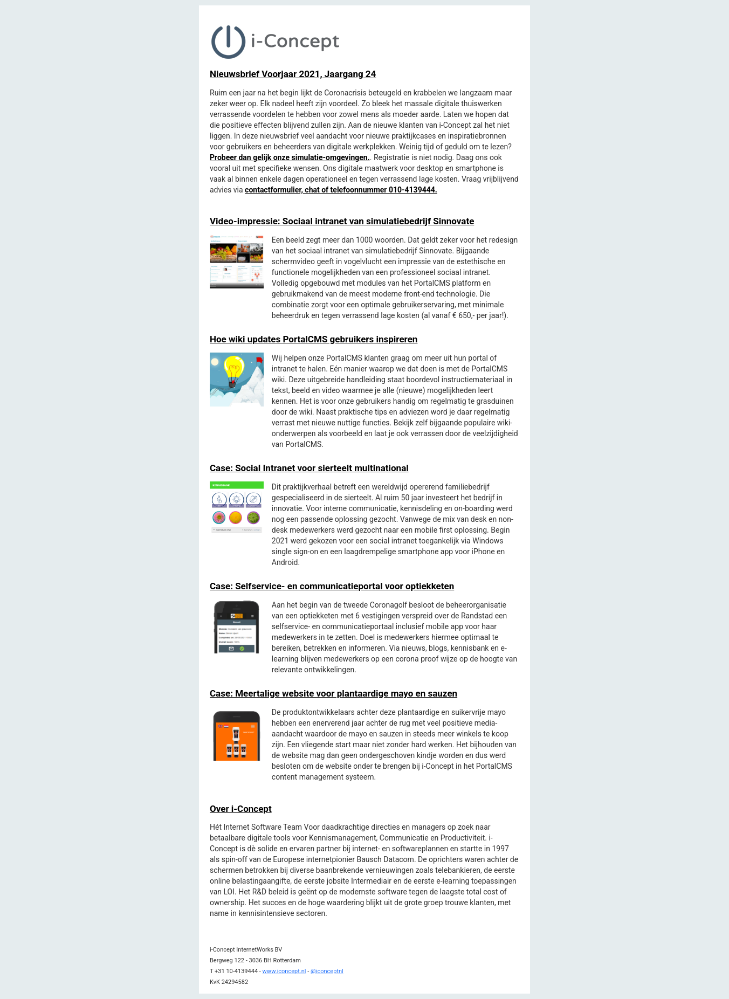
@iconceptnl (327, 971)
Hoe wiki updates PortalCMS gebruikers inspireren (313, 339)
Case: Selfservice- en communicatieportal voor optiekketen (332, 586)
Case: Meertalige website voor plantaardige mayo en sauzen (333, 693)
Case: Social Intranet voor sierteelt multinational (309, 468)
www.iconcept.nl (284, 971)
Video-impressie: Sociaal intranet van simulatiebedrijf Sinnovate (342, 221)
